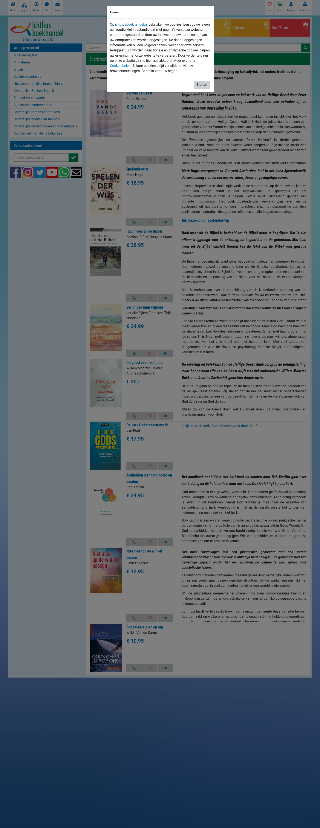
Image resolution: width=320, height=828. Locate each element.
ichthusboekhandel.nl (131, 24)
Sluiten (201, 85)
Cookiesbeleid (121, 66)
